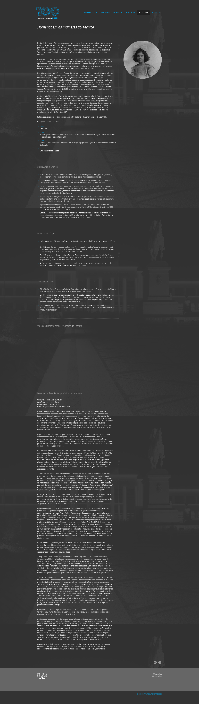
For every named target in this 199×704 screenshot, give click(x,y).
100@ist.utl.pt (157, 676)
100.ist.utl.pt (157, 674)
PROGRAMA (105, 13)
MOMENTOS (130, 13)
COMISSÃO (117, 13)
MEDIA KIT (156, 13)
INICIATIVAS (143, 13)
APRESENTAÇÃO (90, 13)
